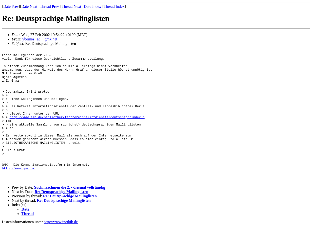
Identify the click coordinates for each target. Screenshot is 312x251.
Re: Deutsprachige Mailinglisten (61, 216)
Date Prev (11, 6)
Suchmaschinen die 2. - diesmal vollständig (69, 212)
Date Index (92, 6)
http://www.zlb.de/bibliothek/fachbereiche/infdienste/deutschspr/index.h (77, 130)
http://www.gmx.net (19, 191)
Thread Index (114, 6)
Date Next (29, 6)
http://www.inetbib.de (61, 247)
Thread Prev (49, 6)
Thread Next (71, 6)
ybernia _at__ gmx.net (39, 39)
